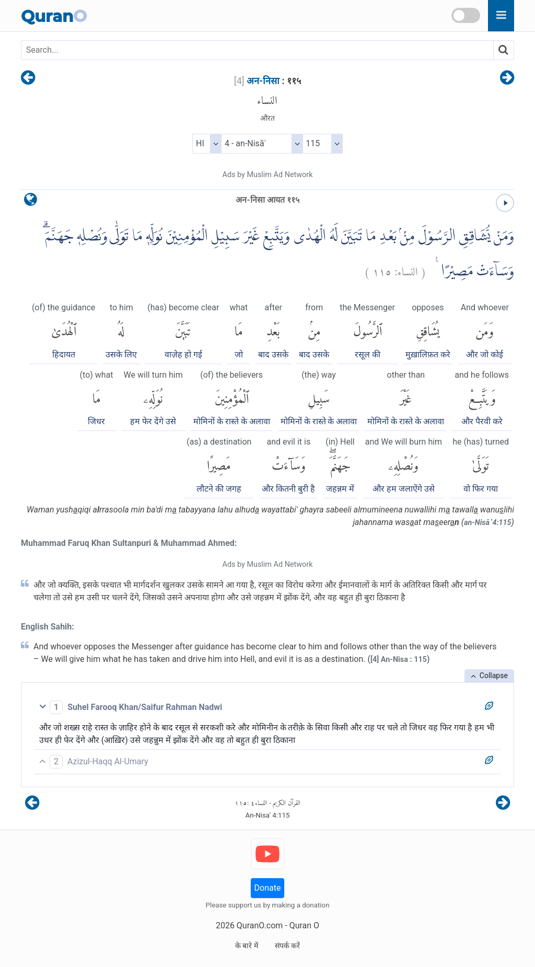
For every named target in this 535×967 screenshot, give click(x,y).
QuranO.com (260, 925)
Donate (267, 888)
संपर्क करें (287, 945)
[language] (30, 202)
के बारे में (246, 945)
